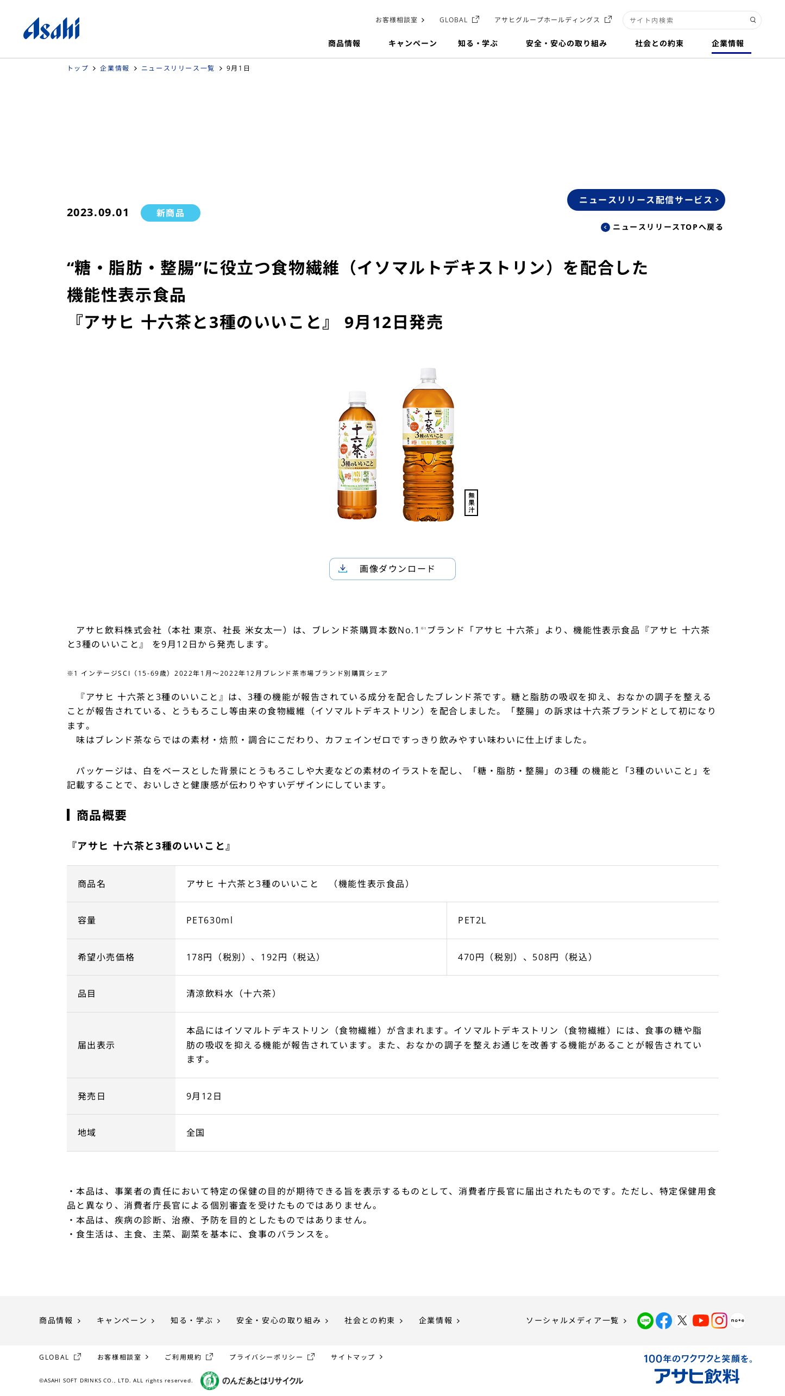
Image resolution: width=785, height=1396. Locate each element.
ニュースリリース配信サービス (646, 200)
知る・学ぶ (192, 1320)
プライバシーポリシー (266, 1357)
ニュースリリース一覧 (178, 68)
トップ (78, 68)
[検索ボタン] (753, 20)
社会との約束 (369, 1320)
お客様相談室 (396, 19)
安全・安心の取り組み (278, 1320)
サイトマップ (353, 1357)
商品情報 (56, 1320)
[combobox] (692, 20)
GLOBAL (453, 19)
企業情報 (114, 68)
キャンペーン (122, 1320)
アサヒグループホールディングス (547, 19)
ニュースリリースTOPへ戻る (668, 227)
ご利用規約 (183, 1357)
